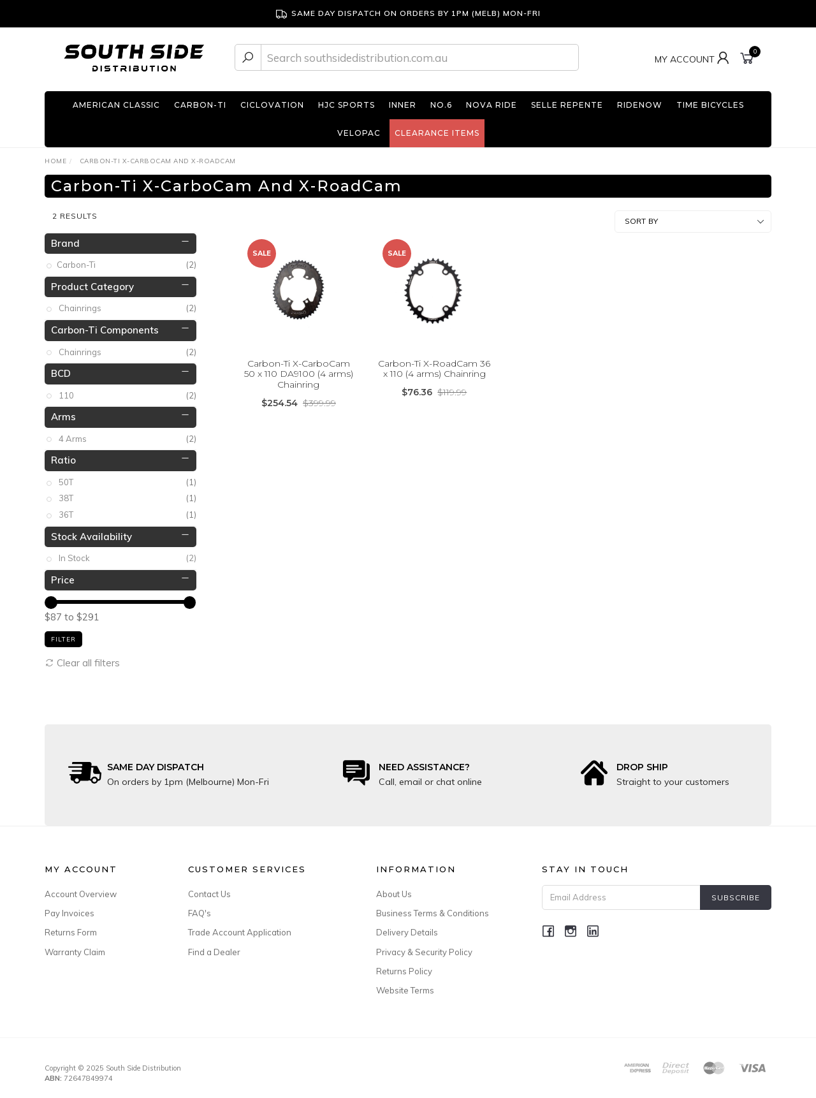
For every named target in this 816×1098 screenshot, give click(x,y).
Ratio (63, 456)
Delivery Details (407, 928)
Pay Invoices (69, 909)
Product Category (92, 281)
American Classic (116, 105)
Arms (63, 412)
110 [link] (127, 390)
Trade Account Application (239, 928)
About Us (394, 889)
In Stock (127, 553)
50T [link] (127, 477)
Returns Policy (404, 966)
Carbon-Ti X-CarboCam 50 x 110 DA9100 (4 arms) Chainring (298, 369)
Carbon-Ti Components (105, 325)
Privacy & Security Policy (424, 947)
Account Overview (81, 889)
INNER (402, 105)
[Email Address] (621, 893)
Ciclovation (272, 105)
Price (63, 575)
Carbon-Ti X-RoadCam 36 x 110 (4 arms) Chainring (434, 364)
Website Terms (405, 985)
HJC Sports (346, 105)
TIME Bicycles (710, 105)
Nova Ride (491, 105)
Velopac (359, 133)
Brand (65, 238)
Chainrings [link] (127, 303)
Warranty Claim (75, 947)
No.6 (441, 105)
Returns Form (71, 928)
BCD (61, 369)
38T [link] (127, 493)
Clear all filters (82, 658)
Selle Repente (567, 105)
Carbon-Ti (200, 105)
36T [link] (127, 510)
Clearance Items (437, 133)
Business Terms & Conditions (432, 909)
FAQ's (199, 909)
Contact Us (209, 889)
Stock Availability (91, 531)
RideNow (639, 105)
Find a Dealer (214, 947)
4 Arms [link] (127, 433)
